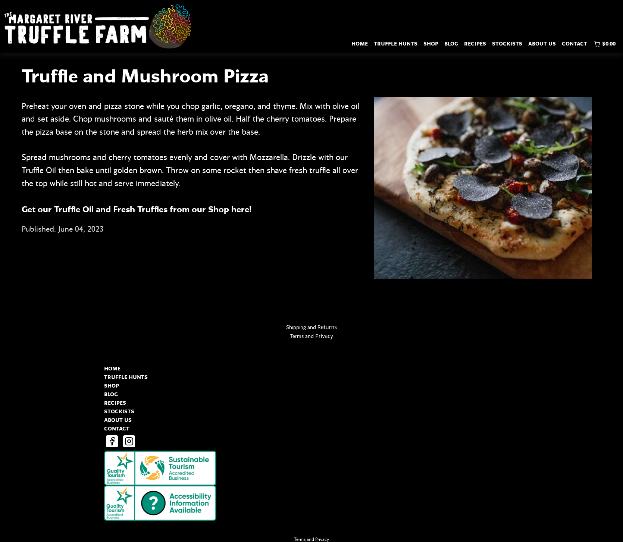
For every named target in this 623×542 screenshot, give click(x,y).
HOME (359, 43)
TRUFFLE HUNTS (395, 43)
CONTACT (574, 43)
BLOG (451, 43)
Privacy (324, 335)
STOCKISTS (507, 43)
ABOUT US (542, 43)
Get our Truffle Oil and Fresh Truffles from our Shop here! (138, 209)
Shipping (296, 327)
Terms (297, 336)
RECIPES (475, 43)
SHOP (430, 43)
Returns (327, 326)
